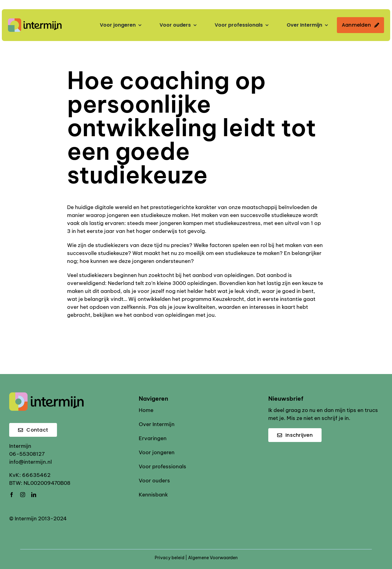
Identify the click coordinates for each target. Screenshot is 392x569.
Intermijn (20, 446)
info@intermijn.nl (30, 462)
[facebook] (11, 494)
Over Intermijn (157, 424)
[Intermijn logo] (35, 20)
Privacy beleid (169, 557)
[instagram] (22, 494)
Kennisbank (153, 494)
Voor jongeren (157, 452)
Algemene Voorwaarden (213, 557)
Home (146, 410)
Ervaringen (153, 438)
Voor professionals (162, 466)
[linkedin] (33, 494)
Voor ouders (154, 480)
